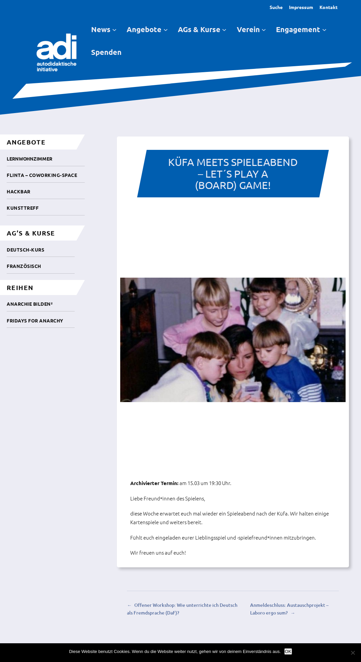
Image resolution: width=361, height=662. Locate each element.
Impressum (301, 7)
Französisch (24, 266)
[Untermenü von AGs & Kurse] (224, 29)
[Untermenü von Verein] (264, 29)
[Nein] (352, 652)
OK (288, 651)
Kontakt (328, 7)
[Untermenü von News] (114, 29)
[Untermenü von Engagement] (324, 29)
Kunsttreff (23, 208)
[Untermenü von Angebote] (165, 29)
